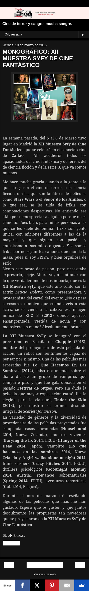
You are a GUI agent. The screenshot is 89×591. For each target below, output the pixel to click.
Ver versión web (44, 574)
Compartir (11, 543)
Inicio (44, 565)
